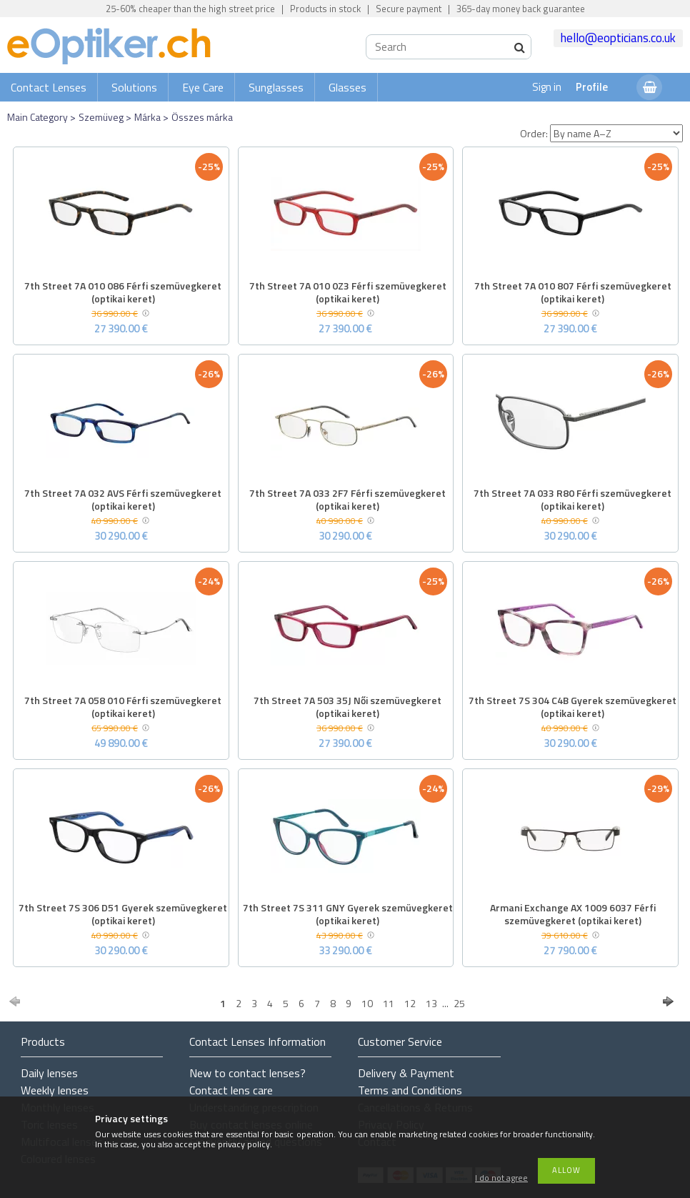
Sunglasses (276, 87)
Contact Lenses (48, 87)
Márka (147, 116)
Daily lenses (49, 1072)
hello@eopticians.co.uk (618, 38)
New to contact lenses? (247, 1072)
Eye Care (203, 87)
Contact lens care (231, 1090)
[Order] (616, 133)
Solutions (134, 87)
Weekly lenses (55, 1090)
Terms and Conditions (410, 1090)
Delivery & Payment (406, 1072)
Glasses (347, 87)
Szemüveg (101, 116)
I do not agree (501, 1178)
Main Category (37, 116)
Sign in (546, 87)
